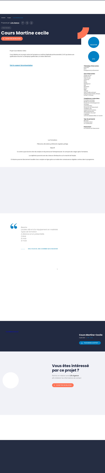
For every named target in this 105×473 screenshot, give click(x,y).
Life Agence (14, 23)
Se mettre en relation (13, 38)
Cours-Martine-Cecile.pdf (12, 331)
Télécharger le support (91, 342)
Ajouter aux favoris (22, 22)
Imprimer (31, 22)
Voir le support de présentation (21, 65)
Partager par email (27, 22)
